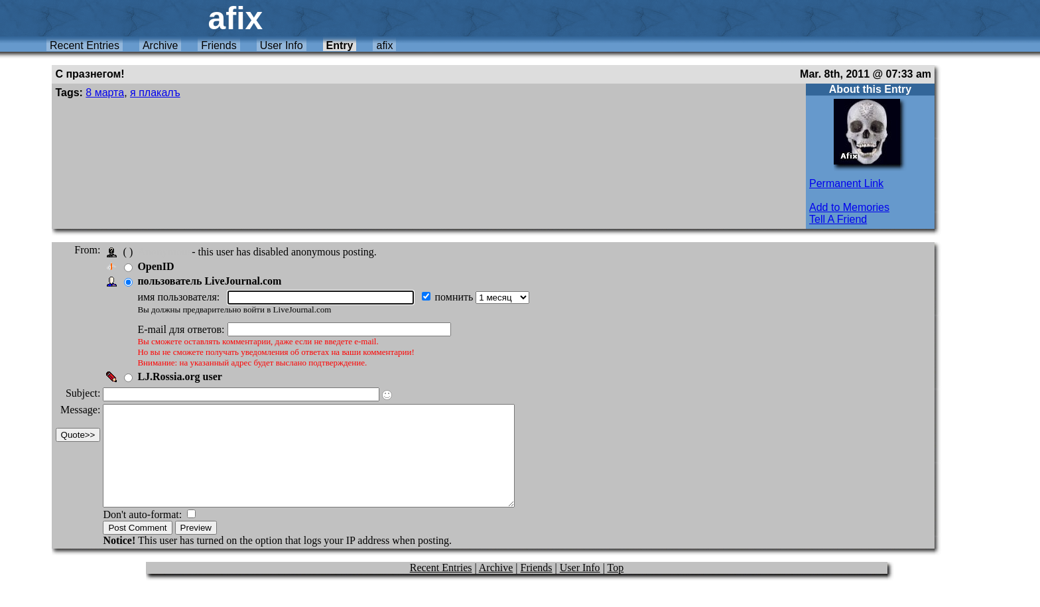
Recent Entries (84, 45)
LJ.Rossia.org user (183, 376)
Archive (160, 45)
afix (384, 45)
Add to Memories (849, 207)
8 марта (105, 92)
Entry (340, 45)
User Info (281, 45)
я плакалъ (155, 92)
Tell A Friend (838, 219)
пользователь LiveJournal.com (213, 281)
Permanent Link (846, 183)
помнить (459, 297)
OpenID (159, 266)
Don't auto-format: (147, 534)
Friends (218, 45)
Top (616, 587)
